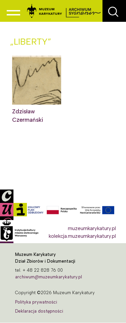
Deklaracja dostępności (39, 311)
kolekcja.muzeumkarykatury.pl (82, 236)
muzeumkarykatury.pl (92, 228)
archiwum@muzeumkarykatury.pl (48, 276)
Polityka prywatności (36, 302)
